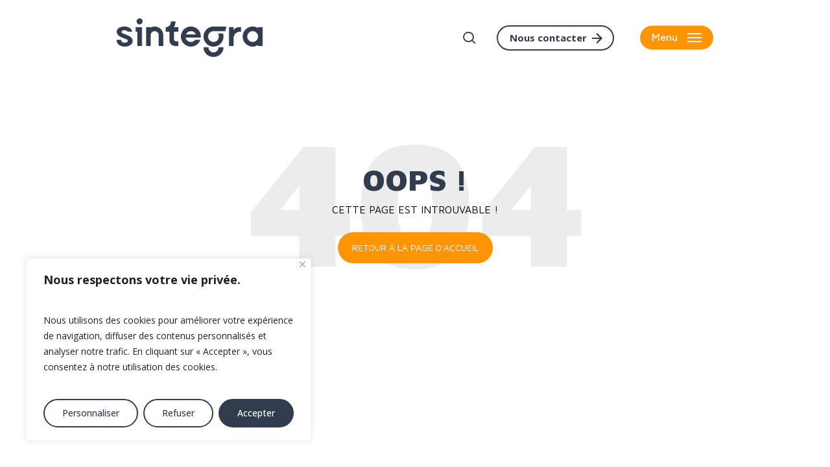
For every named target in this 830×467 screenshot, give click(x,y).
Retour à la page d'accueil (415, 247)
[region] (168, 349)
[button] (676, 37)
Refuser (178, 413)
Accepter (256, 413)
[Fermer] (302, 264)
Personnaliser (90, 413)
